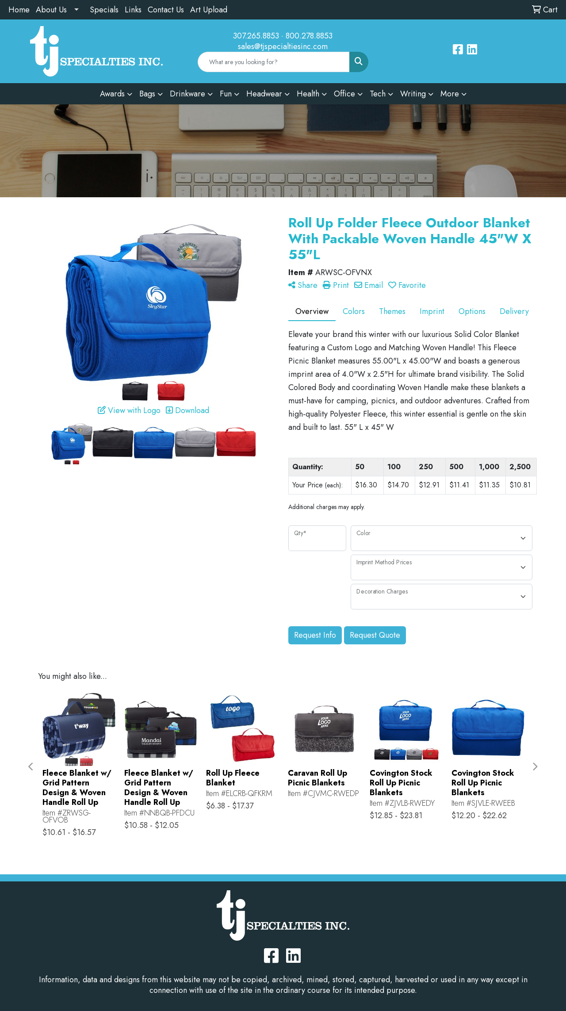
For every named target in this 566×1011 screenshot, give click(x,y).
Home (19, 9)
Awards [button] (112, 94)
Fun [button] (226, 94)
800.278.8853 (309, 36)
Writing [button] (413, 94)
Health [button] (308, 94)
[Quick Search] (274, 62)
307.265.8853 (256, 36)
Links (133, 9)
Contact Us (166, 9)
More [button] (449, 94)
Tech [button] (378, 94)
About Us (51, 9)
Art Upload (208, 9)
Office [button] (344, 94)
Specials (104, 9)
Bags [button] (147, 94)
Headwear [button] (264, 94)
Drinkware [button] (187, 94)
